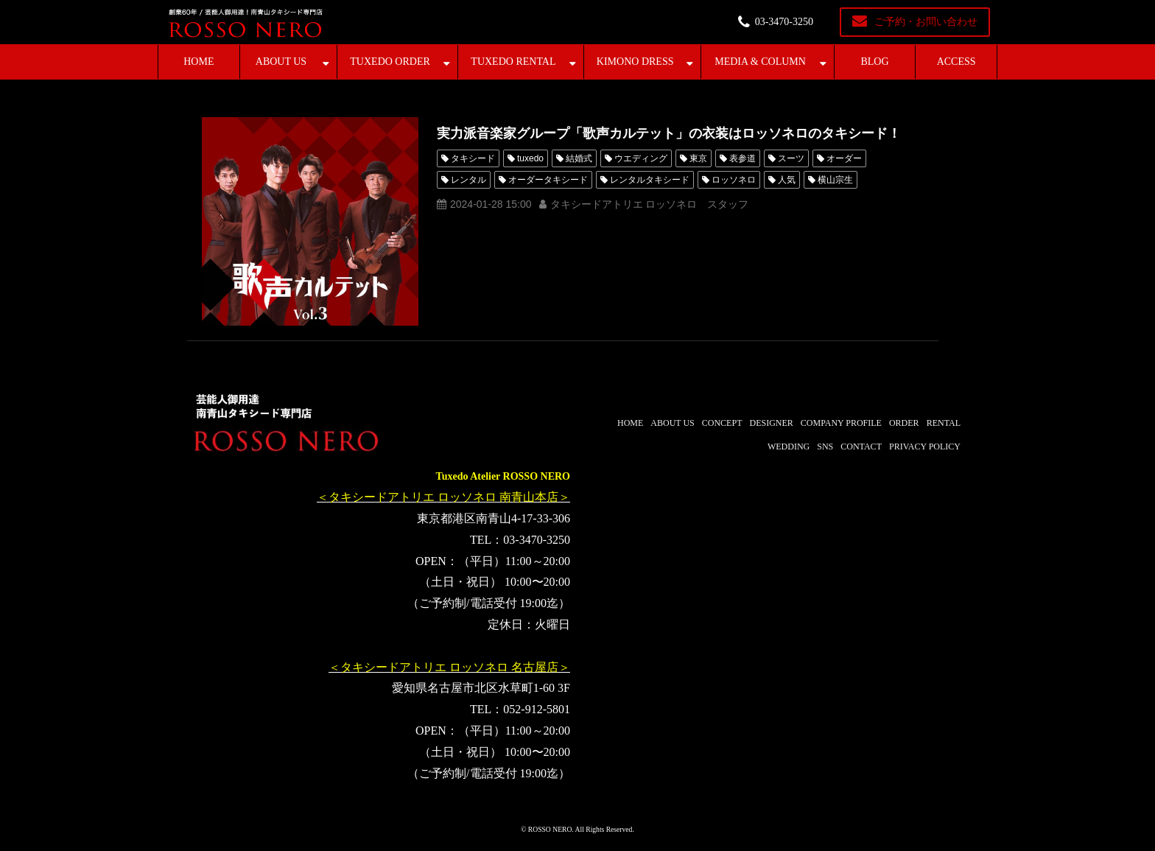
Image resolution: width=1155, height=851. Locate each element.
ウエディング (640, 158)
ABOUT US (281, 61)
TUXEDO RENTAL (513, 61)
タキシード (473, 158)
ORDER (904, 423)
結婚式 (579, 158)
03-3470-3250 (784, 21)
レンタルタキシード (649, 180)
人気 (787, 180)
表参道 (742, 158)
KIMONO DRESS (635, 61)
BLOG (874, 61)
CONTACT (861, 446)
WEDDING (789, 446)
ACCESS (956, 61)
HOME (198, 61)
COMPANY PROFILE (841, 423)
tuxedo (530, 158)
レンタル (468, 180)
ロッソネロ (734, 180)
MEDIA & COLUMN (760, 61)
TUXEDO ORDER (390, 61)
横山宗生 (835, 180)
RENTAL (944, 423)
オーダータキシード (548, 180)
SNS (825, 446)
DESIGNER (771, 423)
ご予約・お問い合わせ (925, 21)
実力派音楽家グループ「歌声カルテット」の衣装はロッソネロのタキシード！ (669, 133)
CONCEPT (722, 423)
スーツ (791, 158)
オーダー (844, 158)
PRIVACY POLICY (925, 446)
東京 (698, 158)
